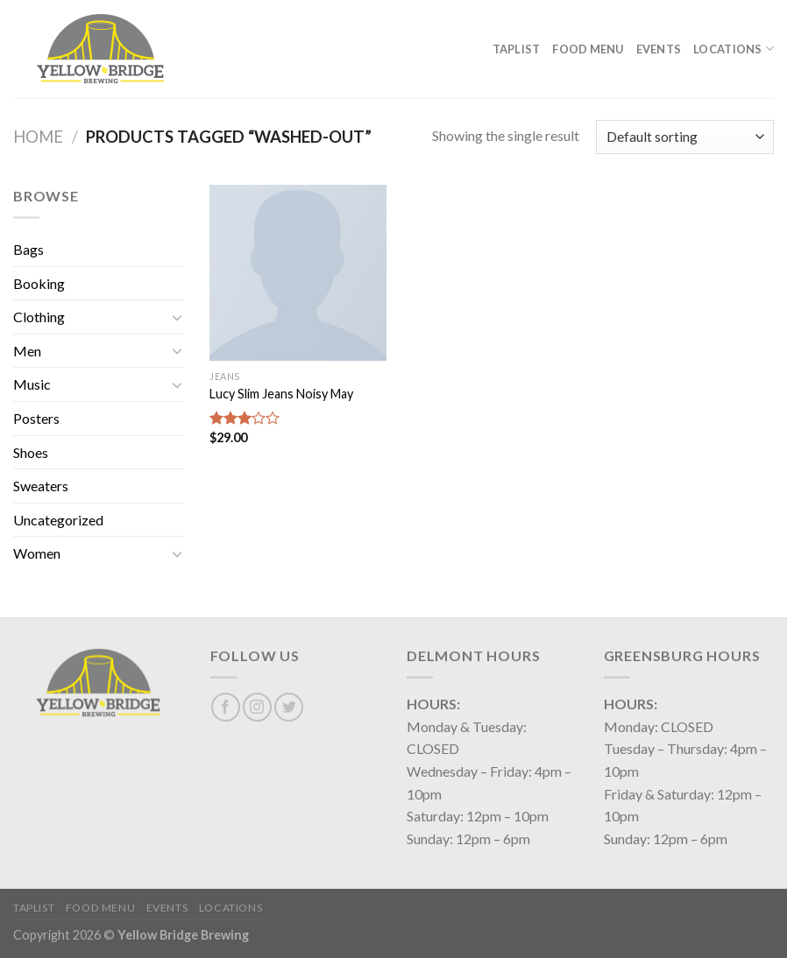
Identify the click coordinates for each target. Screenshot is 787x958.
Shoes (30, 452)
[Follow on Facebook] (225, 707)
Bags (28, 249)
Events (659, 49)
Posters (36, 418)
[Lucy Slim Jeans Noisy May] (297, 273)
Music (32, 384)
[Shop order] (685, 137)
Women (36, 553)
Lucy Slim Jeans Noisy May (281, 393)
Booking (39, 283)
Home (38, 136)
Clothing (39, 316)
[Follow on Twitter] (288, 707)
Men (27, 350)
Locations (733, 48)
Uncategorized (58, 519)
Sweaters (40, 485)
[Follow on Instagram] (257, 707)
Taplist (517, 49)
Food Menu (587, 49)
